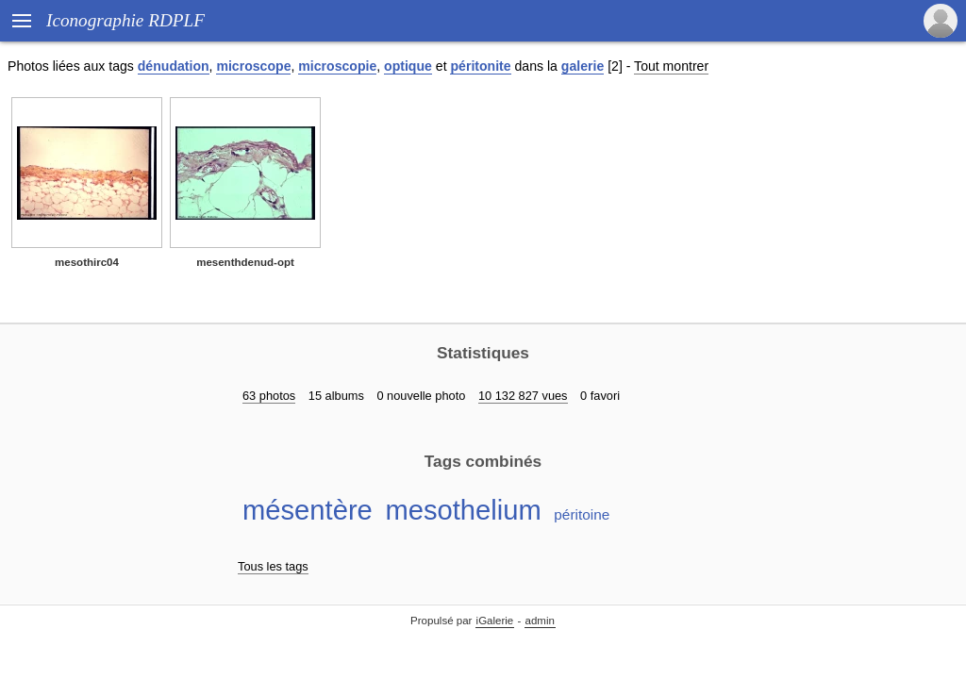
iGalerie (495, 620)
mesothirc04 (87, 262)
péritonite (480, 66)
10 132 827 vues (523, 396)
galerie (582, 66)
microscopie (337, 66)
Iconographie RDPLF (125, 20)
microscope (253, 66)
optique (408, 66)
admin (540, 620)
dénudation (173, 66)
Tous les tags (273, 566)
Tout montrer (671, 66)
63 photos (268, 396)
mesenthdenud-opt (245, 262)
